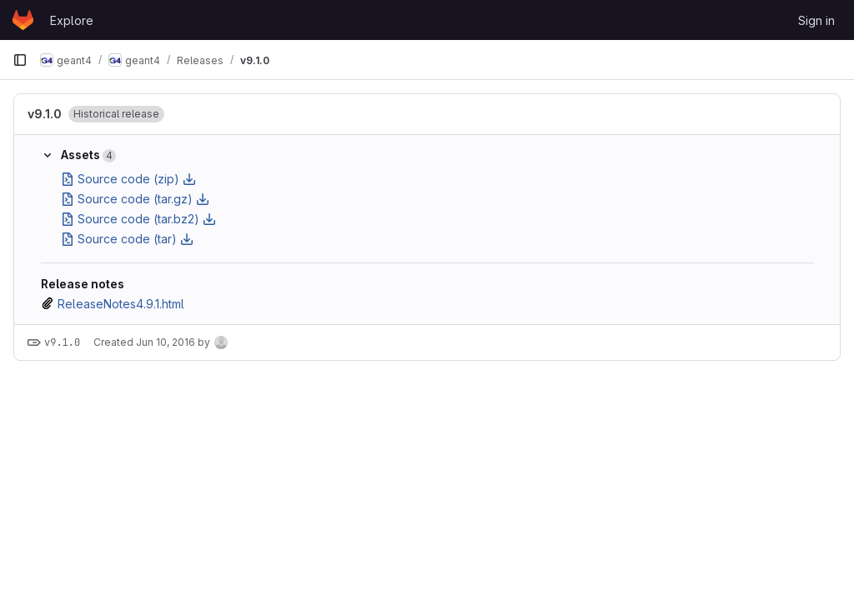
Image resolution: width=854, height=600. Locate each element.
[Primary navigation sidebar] (20, 60)
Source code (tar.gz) (135, 199)
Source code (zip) (128, 179)
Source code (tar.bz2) (138, 219)
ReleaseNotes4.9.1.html (121, 304)
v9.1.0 (45, 114)
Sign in (816, 20)
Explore (71, 20)
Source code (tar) (127, 239)
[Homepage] (23, 20)
